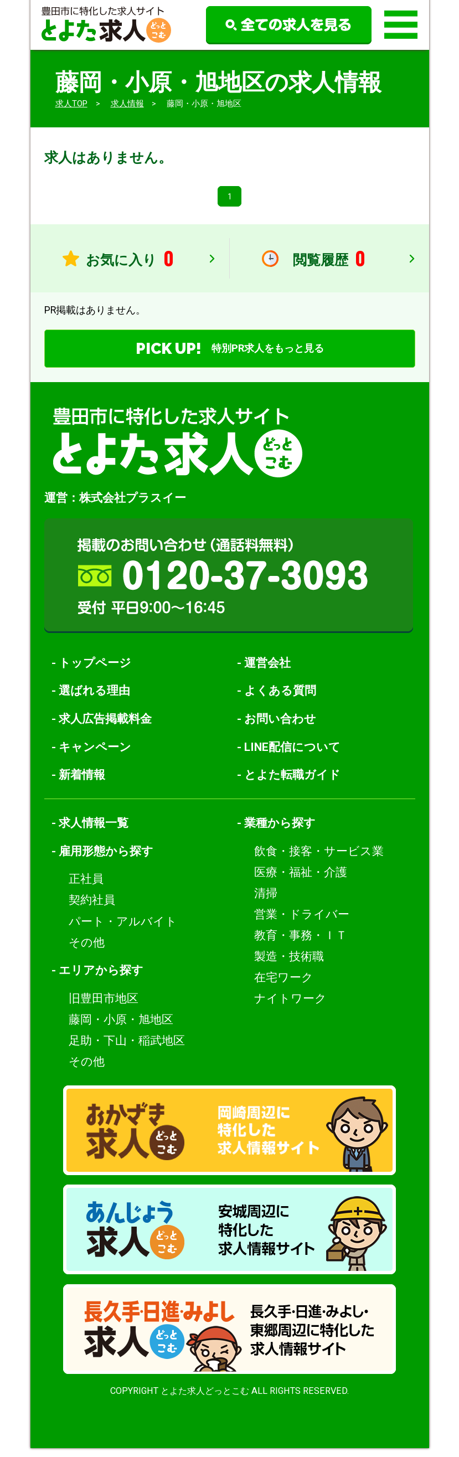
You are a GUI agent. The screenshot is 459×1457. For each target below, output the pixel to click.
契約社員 (92, 909)
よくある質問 (280, 700)
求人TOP (71, 104)
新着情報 (82, 784)
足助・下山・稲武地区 (127, 1049)
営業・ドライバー (301, 923)
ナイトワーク (290, 1007)
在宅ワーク (283, 986)
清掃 (265, 902)
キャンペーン (95, 756)
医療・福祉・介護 (300, 881)
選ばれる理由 (94, 700)
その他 (87, 951)
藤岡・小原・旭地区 (121, 1028)
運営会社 (267, 671)
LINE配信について (292, 756)
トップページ (95, 671)
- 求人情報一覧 (89, 832)
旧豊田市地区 (103, 1007)
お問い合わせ (280, 727)
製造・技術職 (289, 965)
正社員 (86, 888)
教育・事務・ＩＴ (300, 944)
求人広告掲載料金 (105, 727)
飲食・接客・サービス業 (319, 860)
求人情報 (127, 104)
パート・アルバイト (123, 930)
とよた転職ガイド (292, 784)
